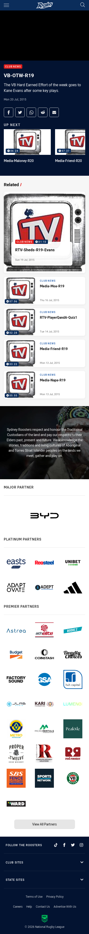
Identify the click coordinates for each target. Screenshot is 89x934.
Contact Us (43, 906)
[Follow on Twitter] (73, 845)
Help (29, 906)
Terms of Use (34, 896)
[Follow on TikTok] (56, 845)
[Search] (82, 5)
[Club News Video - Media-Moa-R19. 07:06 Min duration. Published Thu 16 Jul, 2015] (44, 290)
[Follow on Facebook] (64, 845)
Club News (13, 66)
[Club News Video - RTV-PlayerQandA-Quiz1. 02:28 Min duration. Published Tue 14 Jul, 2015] (44, 322)
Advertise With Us (65, 906)
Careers (18, 906)
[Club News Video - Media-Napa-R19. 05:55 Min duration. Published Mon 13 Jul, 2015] (44, 384)
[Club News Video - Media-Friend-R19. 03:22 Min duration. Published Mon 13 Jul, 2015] (44, 353)
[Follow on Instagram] (81, 845)
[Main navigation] (6, 5)
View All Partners (44, 824)
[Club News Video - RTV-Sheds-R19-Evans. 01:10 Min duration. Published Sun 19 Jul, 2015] (44, 232)
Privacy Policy (55, 896)
